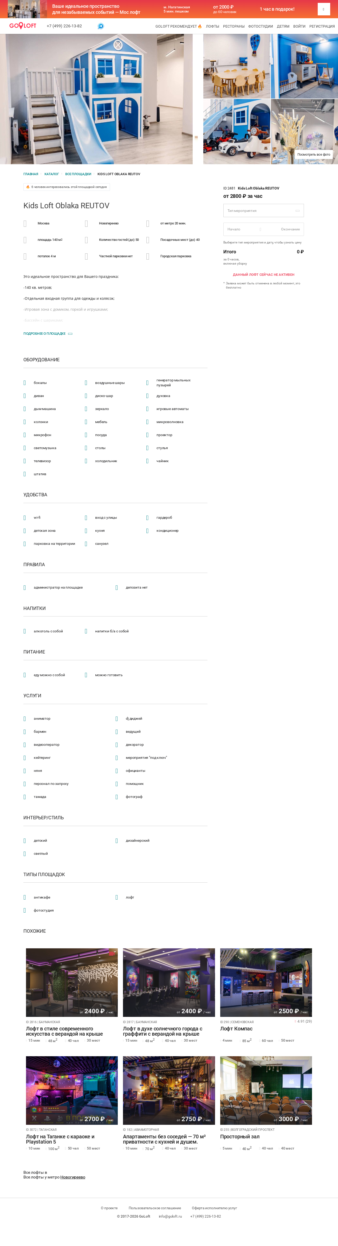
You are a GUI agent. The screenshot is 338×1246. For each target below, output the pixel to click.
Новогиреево (72, 1177)
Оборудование (41, 359)
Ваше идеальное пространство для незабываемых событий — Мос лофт (96, 9)
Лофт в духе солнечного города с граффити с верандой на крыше (162, 1031)
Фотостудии (260, 26)
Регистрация (322, 26)
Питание (34, 652)
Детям (283, 26)
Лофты (212, 26)
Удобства (35, 494)
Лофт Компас (236, 1029)
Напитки (34, 608)
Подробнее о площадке (44, 333)
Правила (34, 564)
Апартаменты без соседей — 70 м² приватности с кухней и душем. (164, 1139)
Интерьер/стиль (43, 817)
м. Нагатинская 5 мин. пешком (177, 9)
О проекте (109, 1208)
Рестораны (234, 26)
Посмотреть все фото (313, 154)
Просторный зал (240, 1137)
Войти (299, 26)
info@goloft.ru (170, 1216)
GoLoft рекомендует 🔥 (178, 26)
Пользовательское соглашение (155, 1208)
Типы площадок (44, 874)
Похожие (34, 931)
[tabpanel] (72, 982)
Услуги (32, 695)
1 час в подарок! (277, 9)
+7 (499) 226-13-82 (64, 25)
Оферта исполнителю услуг (214, 1208)
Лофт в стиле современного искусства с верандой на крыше (64, 1031)
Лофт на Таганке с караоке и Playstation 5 (60, 1139)
